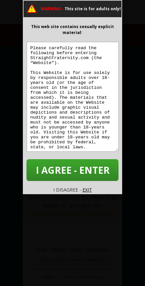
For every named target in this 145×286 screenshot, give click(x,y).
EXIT (87, 190)
